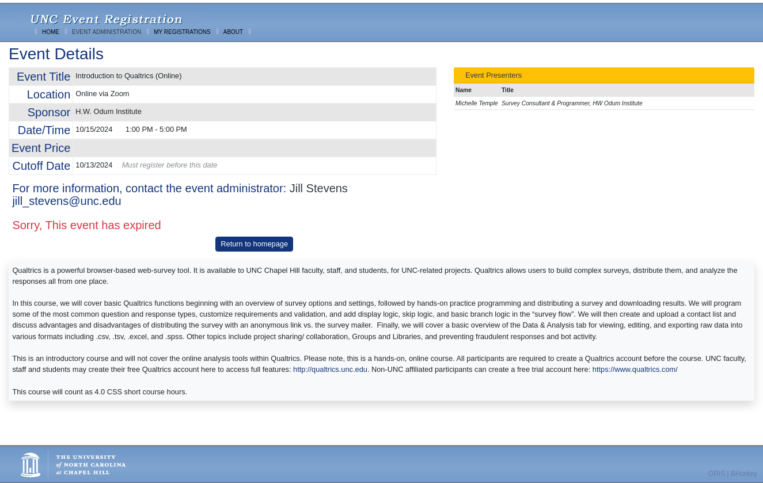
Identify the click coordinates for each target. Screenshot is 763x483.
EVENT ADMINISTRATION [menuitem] (106, 32)
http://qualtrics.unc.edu (330, 369)
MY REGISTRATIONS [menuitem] (182, 32)
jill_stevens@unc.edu (66, 201)
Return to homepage (254, 243)
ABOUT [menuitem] (233, 32)
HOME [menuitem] (50, 32)
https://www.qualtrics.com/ (635, 369)
